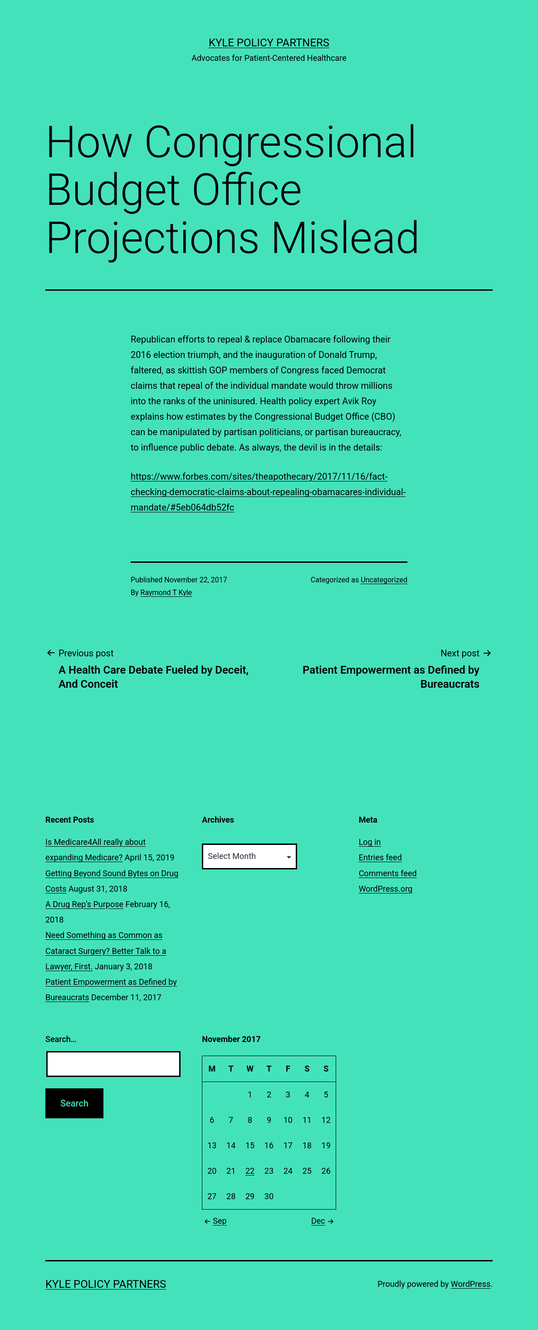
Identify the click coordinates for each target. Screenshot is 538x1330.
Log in (370, 842)
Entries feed (380, 857)
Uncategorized (384, 580)
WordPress (470, 1284)
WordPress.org (386, 888)
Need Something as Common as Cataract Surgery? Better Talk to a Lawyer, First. (105, 950)
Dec (323, 1221)
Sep (214, 1221)
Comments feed (388, 873)
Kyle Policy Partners (269, 42)
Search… (61, 1039)
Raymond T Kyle (166, 592)
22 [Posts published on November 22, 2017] (249, 1171)
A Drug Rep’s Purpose (84, 904)
